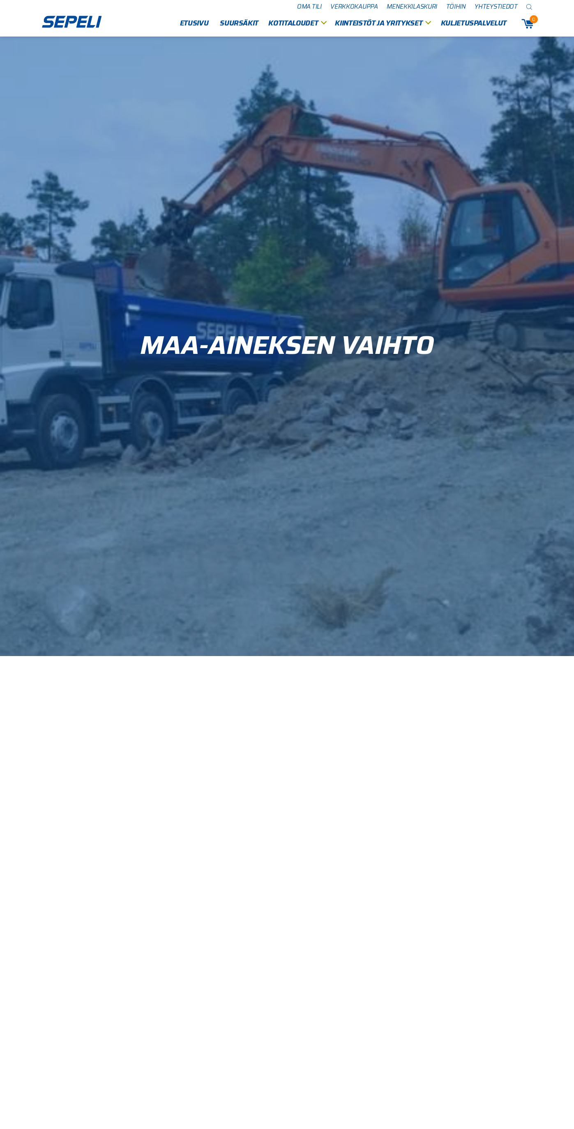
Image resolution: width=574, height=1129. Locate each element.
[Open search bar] (530, 6)
